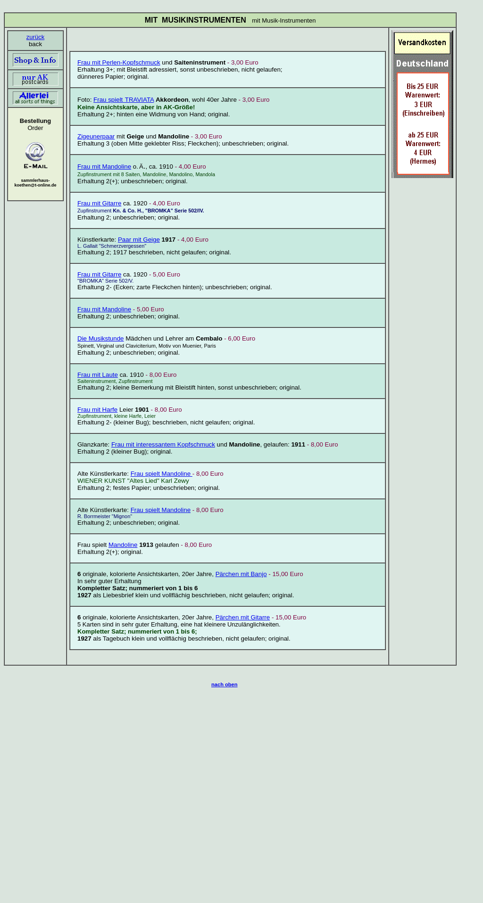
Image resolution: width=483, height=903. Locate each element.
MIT (151, 20)
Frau (100, 99)
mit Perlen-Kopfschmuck (125, 62)
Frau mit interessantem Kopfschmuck (163, 444)
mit (105, 203)
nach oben (224, 684)
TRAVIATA (138, 99)
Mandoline (104, 166)
